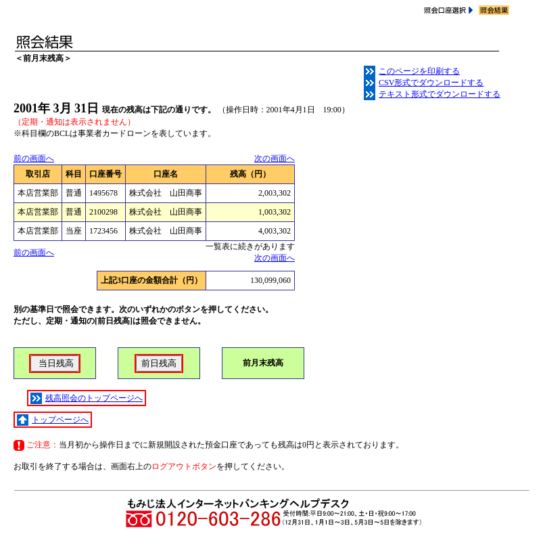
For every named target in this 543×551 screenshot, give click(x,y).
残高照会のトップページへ (86, 398)
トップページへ (53, 420)
